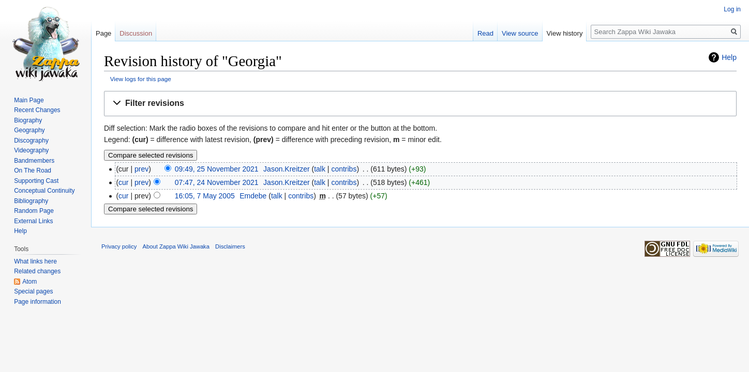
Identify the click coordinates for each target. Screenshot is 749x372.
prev (141, 169)
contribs (343, 169)
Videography (31, 150)
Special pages (33, 291)
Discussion (135, 33)
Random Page (34, 210)
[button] (420, 104)
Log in (732, 9)
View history (565, 33)
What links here (35, 261)
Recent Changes (37, 110)
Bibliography (31, 201)
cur (123, 182)
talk (319, 169)
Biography (28, 120)
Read (485, 33)
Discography (31, 140)
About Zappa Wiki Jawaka (176, 246)
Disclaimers (230, 246)
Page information (37, 301)
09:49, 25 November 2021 (217, 169)
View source (520, 33)
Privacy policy (119, 246)
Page (103, 33)
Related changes (37, 271)
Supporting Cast (36, 180)
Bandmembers (34, 160)
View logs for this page (140, 78)
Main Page (28, 100)
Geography (29, 130)
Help (729, 57)
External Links (33, 221)
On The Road (32, 170)
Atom (29, 281)
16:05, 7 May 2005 (205, 196)
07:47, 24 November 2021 (217, 182)
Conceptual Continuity (44, 190)
